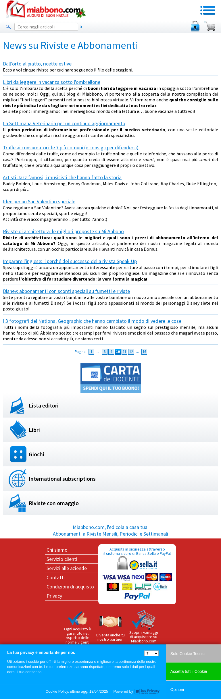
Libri (34, 429)
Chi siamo (57, 550)
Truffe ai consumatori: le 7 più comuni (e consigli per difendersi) (71, 147)
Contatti (56, 577)
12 (131, 351)
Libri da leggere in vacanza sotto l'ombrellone (51, 82)
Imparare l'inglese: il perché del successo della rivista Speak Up (70, 261)
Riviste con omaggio (54, 503)
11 (124, 351)
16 (144, 351)
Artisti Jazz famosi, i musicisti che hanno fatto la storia (62, 177)
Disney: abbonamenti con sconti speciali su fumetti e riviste (66, 291)
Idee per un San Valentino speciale (39, 201)
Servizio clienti (62, 559)
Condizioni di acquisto (70, 586)
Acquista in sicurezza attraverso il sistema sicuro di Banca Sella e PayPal (137, 574)
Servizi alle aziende (67, 568)
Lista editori (44, 405)
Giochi (36, 454)
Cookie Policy (57, 691)
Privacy (54, 595)
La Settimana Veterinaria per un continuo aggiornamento (64, 123)
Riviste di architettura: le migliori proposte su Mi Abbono (63, 231)
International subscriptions (62, 478)
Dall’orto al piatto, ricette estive (37, 63)
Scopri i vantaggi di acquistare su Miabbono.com (143, 627)
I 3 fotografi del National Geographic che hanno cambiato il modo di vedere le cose (92, 321)
